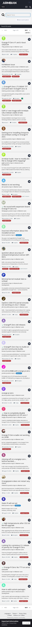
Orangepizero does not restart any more (16, 482)
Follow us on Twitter (19, 615)
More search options (23, 20)
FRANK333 (5, 485)
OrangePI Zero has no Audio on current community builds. (15, 348)
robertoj (4, 91)
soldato (4, 463)
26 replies (14, 535)
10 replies (18, 74)
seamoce (4, 139)
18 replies (18, 381)
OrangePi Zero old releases (13, 325)
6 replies (18, 172)
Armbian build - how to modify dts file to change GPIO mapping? (15, 160)
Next (26, 30)
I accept (26, 623)
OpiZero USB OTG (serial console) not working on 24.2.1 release (15, 304)
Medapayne (5, 211)
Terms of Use (5, 623)
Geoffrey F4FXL (6, 67)
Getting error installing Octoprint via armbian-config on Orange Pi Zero (15, 135)
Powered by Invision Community (16, 617)
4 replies (15, 242)
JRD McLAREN (6, 307)
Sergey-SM (5, 417)
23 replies (14, 194)
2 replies (16, 425)
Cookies (9, 615)
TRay (3, 47)
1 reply (15, 314)
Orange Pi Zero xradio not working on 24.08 (16, 436)
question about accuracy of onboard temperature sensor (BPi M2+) (15, 255)
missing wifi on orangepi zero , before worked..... (14, 460)
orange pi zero (7, 393)
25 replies (15, 493)
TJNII (3, 571)
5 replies (18, 146)
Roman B (4, 351)
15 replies (16, 334)
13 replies (13, 122)
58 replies (16, 98)
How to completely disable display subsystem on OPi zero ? (14, 414)
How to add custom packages (13, 589)
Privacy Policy (22, 613)
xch (3, 283)
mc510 (3, 439)
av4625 (4, 327)
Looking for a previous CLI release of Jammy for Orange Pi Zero (15, 546)
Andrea (4, 591)
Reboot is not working (11, 184)
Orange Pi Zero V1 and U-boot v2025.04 (14, 43)
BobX (3, 505)
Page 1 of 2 (16, 30)
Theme (14, 613)
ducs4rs (4, 395)
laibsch (3, 259)
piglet (3, 163)
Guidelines (4, 625)
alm (3, 187)
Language (7, 613)
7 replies (18, 447)
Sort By (28, 32)
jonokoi (4, 373)
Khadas (4, 527)
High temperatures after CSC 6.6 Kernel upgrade (16, 524)
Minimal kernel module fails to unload (14, 280)
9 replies (16, 471)
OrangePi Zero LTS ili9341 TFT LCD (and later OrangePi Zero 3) (15, 87)
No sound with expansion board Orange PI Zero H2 (16, 207)
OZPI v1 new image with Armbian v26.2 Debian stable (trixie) (15, 112)
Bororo (4, 235)
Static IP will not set (9, 503)
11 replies (14, 54)
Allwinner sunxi (18, 47)
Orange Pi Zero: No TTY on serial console (16, 568)
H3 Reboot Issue (8, 64)
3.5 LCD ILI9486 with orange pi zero (16, 371)
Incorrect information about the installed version (15, 232)
